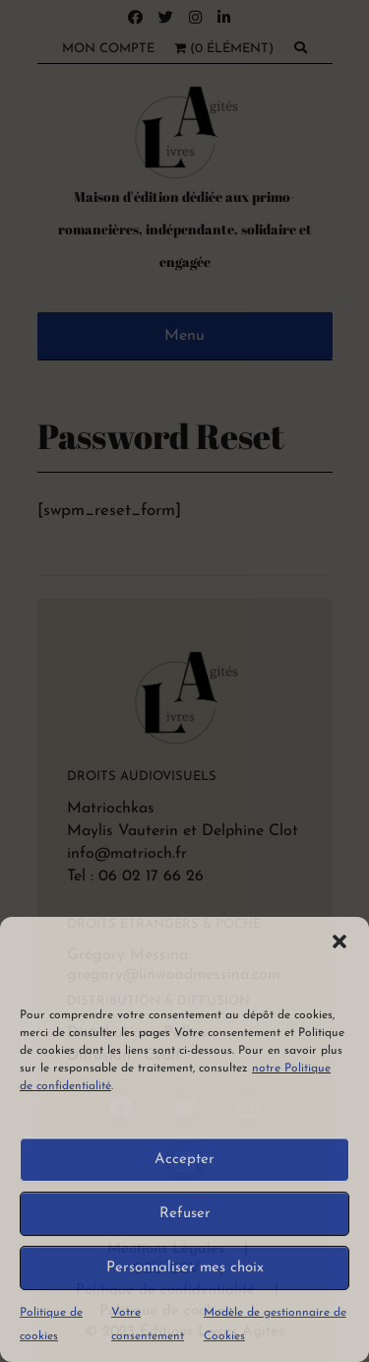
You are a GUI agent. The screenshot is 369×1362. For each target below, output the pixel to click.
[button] (339, 941)
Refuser (185, 1213)
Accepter (184, 1159)
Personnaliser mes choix (185, 1268)
